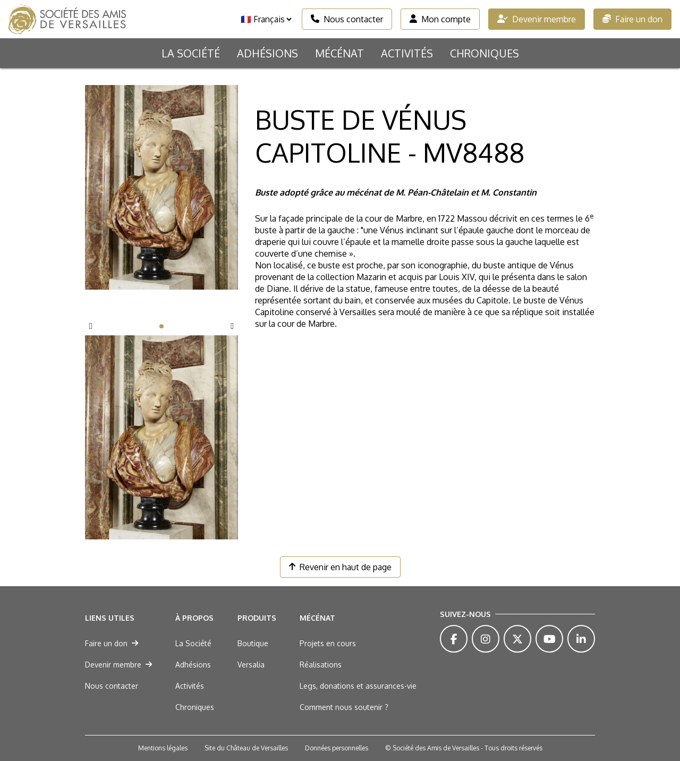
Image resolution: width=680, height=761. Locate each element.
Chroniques (484, 53)
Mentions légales (163, 748)
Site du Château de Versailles (246, 748)
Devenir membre (536, 19)
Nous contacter (347, 19)
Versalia (251, 664)
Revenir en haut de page (340, 567)
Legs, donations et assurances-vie (358, 685)
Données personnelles (336, 748)
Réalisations (321, 664)
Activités (407, 53)
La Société (191, 53)
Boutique (252, 643)
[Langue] (266, 19)
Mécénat (339, 53)
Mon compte (440, 19)
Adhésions (267, 53)
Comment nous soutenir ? (344, 707)
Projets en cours (328, 643)
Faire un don (632, 19)
